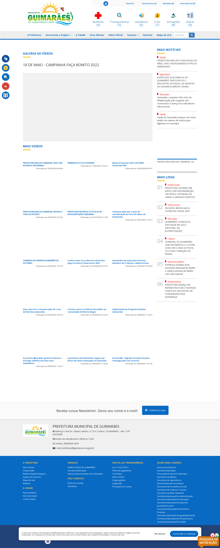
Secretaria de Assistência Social (172, 486)
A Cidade (80, 35)
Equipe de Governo (32, 477)
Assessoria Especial (166, 467)
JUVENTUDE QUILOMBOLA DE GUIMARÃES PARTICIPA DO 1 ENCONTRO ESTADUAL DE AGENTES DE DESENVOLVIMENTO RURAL (175, 82)
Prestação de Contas (122, 486)
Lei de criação (29, 499)
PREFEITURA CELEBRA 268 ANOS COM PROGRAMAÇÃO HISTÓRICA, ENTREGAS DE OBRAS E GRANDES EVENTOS (180, 192)
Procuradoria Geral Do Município (172, 473)
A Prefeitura (34, 35)
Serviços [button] (133, 35)
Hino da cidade (30, 495)
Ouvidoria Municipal (77, 470)
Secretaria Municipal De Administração (175, 496)
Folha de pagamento (121, 470)
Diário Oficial (116, 35)
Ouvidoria (72, 486)
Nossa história (29, 492)
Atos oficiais (28, 467)
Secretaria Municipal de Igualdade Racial (176, 515)
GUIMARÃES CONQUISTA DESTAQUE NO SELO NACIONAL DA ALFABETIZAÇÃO (177, 226)
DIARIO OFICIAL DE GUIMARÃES (81, 467)
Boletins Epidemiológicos (34, 473)
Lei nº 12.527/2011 (120, 467)
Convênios (117, 473)
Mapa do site (164, 35)
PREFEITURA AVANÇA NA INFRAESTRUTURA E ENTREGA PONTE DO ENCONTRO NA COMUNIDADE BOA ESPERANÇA (180, 290)
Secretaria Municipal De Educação (173, 499)
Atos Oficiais (97, 35)
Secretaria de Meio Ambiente (170, 493)
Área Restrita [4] (187, 3)
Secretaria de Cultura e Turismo (171, 489)
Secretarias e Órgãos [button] (58, 35)
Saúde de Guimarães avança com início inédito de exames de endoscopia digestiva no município (176, 120)
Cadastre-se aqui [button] (155, 410)
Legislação (117, 483)
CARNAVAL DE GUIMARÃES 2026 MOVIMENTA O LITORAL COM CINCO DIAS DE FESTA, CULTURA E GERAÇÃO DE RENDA (180, 247)
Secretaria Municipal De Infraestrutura (175, 518)
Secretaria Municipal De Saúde (171, 521)
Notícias (147, 35)
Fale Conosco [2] (149, 3)
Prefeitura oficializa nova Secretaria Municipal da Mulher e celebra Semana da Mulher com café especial (180, 269)
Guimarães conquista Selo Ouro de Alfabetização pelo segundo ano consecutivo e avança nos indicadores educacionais (176, 102)
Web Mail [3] (168, 3)
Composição (28, 470)
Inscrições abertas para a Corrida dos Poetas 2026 (177, 209)
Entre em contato (75, 483)
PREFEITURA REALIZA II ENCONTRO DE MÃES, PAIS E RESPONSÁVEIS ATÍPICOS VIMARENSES (177, 63)
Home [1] (130, 3)
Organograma (118, 480)
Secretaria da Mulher (167, 477)
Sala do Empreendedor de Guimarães (85, 473)
